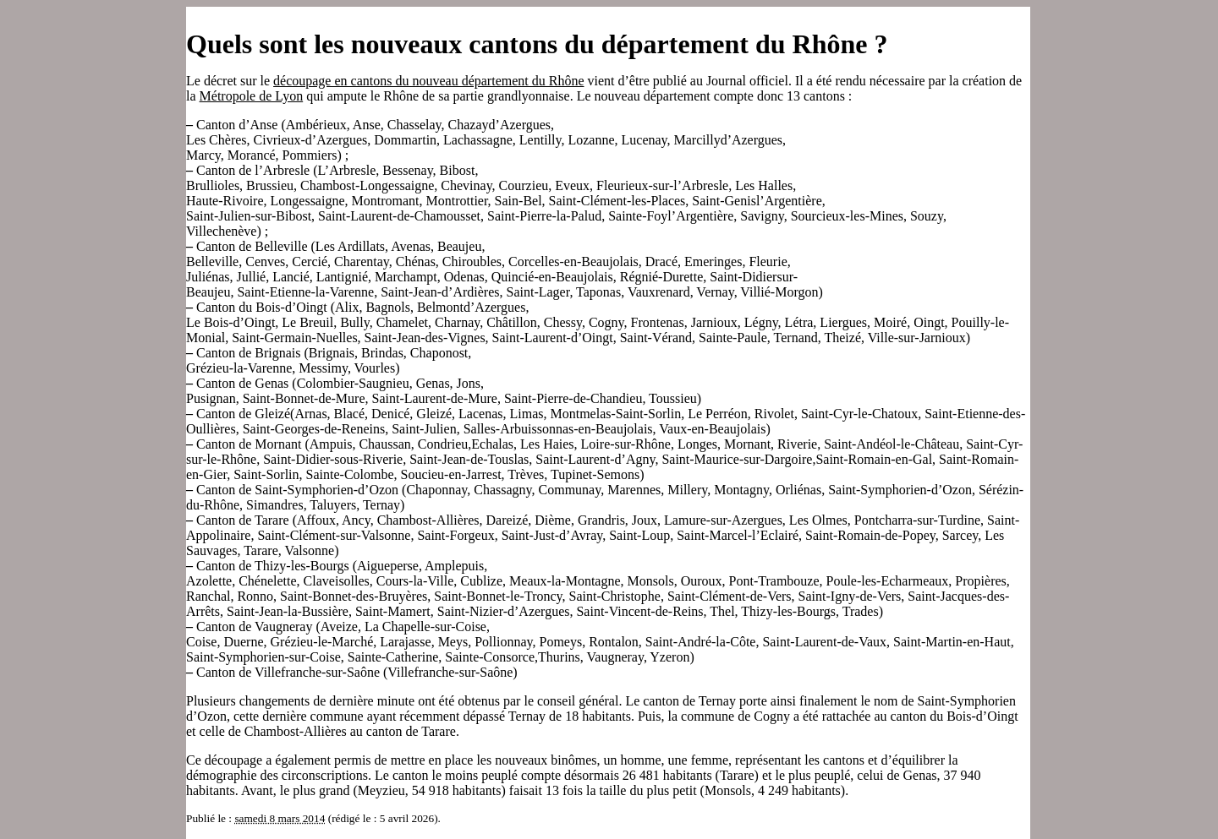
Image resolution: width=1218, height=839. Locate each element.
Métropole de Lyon (252, 96)
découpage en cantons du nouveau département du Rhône (428, 81)
